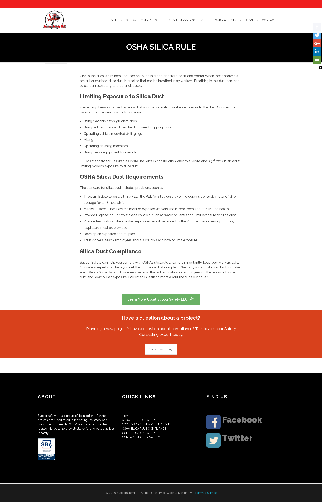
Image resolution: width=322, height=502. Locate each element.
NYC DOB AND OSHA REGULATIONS (146, 424)
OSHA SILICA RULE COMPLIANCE (144, 428)
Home (126, 415)
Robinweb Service (205, 492)
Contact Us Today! (161, 349)
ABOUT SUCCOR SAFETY (139, 420)
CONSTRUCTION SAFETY (139, 433)
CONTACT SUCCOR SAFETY (141, 437)
